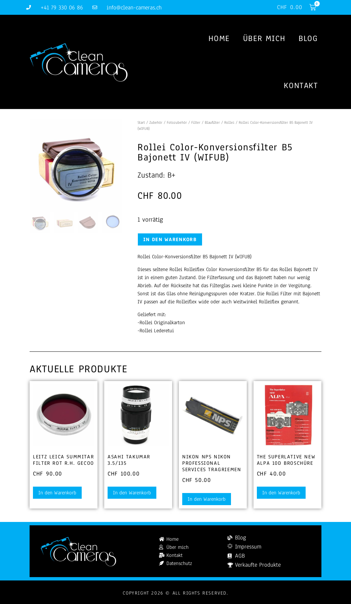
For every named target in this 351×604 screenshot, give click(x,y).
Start (141, 122)
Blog (308, 38)
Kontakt (301, 85)
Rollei (229, 122)
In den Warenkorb (170, 239)
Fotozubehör (177, 122)
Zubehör (155, 122)
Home (218, 38)
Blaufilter (212, 122)
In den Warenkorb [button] (57, 492)
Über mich (264, 38)
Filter (195, 122)
